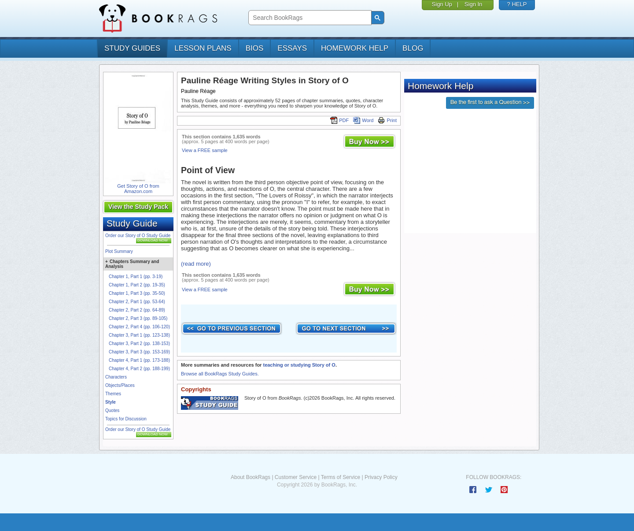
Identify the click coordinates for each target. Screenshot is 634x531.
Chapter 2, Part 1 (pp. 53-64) (137, 301)
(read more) (196, 263)
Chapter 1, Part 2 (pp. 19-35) (137, 284)
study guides (132, 48)
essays (292, 48)
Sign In (473, 4)
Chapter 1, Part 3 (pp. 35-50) (137, 293)
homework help (354, 48)
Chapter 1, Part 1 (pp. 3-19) (135, 276)
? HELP (517, 4)
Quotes (112, 410)
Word (363, 120)
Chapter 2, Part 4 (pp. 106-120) (139, 326)
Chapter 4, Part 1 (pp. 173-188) (139, 360)
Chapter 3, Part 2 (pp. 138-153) (139, 343)
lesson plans (202, 48)
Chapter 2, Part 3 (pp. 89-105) (138, 318)
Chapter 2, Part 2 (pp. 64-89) (137, 310)
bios (255, 48)
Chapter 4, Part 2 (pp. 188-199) (139, 368)
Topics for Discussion (126, 418)
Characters (116, 377)
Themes (113, 393)
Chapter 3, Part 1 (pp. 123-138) (139, 335)
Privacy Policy (381, 477)
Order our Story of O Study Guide (137, 235)
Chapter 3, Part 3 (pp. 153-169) (139, 351)
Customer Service (296, 477)
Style (110, 402)
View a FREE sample (205, 150)
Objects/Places (120, 385)
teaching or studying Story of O (299, 365)
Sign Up (442, 4)
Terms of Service (340, 477)
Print (387, 120)
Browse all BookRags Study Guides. (220, 373)
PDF (339, 120)
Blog (412, 48)
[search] (309, 18)
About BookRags (250, 477)
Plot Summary (119, 251)
